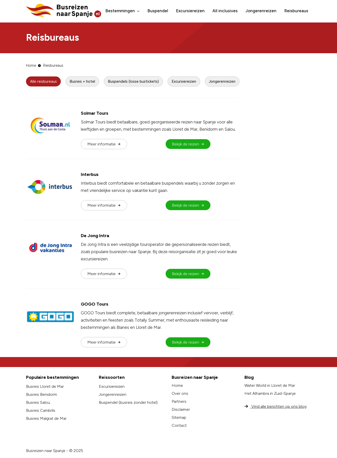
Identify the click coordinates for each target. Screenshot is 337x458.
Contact (179, 425)
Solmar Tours (94, 113)
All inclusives (225, 10)
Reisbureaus (296, 10)
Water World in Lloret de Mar (269, 385)
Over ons (180, 393)
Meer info (103, 144)
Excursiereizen (190, 10)
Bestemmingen (120, 10)
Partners (179, 401)
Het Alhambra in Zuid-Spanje (270, 393)
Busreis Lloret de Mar (45, 386)
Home (31, 65)
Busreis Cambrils (40, 410)
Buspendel (157, 10)
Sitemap (179, 417)
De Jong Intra (95, 235)
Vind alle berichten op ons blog (275, 406)
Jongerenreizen (260, 10)
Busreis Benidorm (41, 394)
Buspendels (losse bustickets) (133, 81)
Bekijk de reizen (188, 144)
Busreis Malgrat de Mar (46, 418)
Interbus (90, 174)
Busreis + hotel (82, 81)
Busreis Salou (38, 402)
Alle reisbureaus (43, 81)
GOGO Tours (94, 304)
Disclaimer (181, 409)
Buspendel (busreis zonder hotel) (128, 402)
